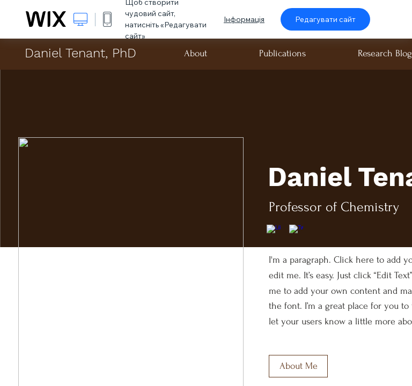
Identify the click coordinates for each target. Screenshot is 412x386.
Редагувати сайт (325, 19)
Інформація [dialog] (244, 19)
